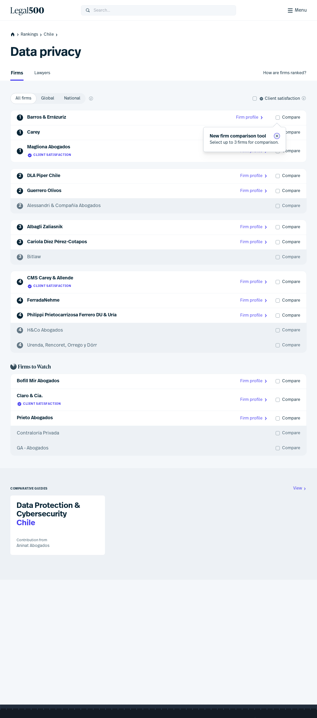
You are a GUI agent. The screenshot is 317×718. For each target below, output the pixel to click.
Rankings (32, 34)
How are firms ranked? (284, 73)
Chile (51, 34)
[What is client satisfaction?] (304, 98)
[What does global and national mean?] (91, 98)
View (300, 488)
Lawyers (42, 73)
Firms (17, 73)
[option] (23, 98)
